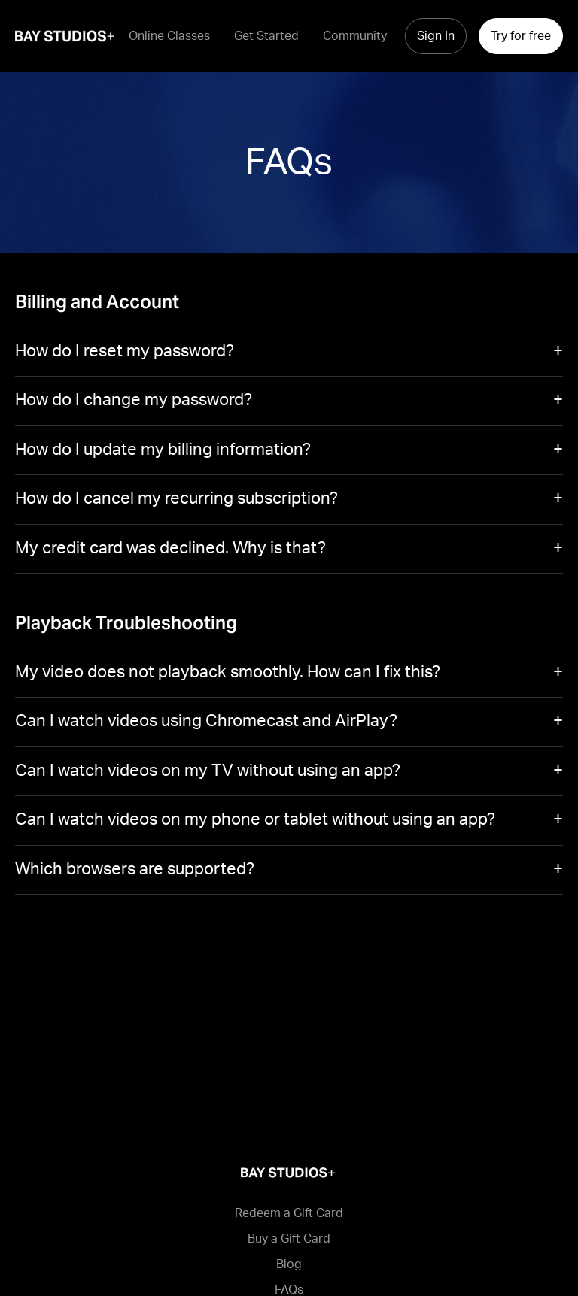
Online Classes (169, 36)
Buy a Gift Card (289, 1239)
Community (355, 36)
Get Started (266, 36)
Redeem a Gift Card (289, 1213)
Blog (289, 1264)
